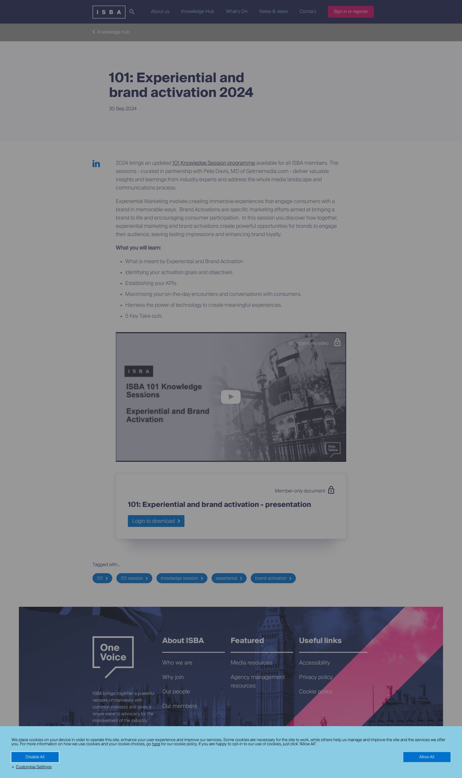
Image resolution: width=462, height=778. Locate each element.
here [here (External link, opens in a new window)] (156, 744)
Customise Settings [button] (34, 767)
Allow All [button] (426, 757)
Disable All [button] (35, 757)
